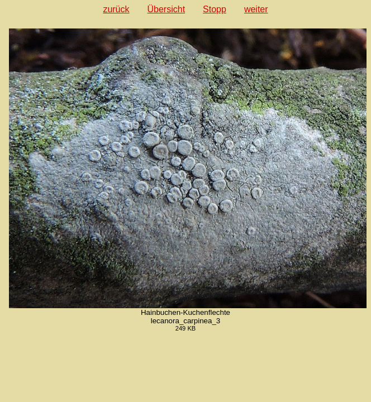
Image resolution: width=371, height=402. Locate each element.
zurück (116, 9)
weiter (256, 9)
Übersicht (166, 9)
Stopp (214, 9)
